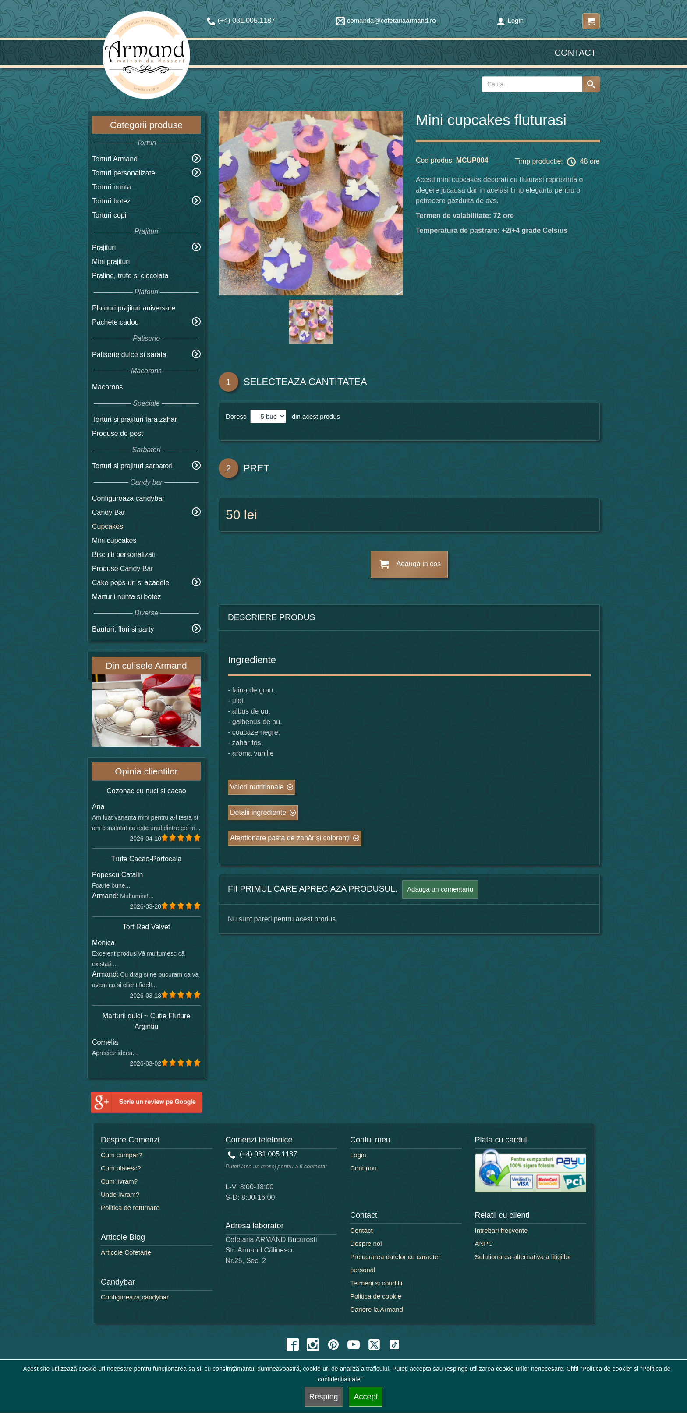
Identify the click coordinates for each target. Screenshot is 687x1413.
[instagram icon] (313, 1344)
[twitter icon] (374, 1344)
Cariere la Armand (376, 1309)
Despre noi (366, 1243)
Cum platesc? (121, 1168)
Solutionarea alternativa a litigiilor (523, 1256)
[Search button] (591, 84)
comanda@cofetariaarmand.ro (386, 20)
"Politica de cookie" (606, 1368)
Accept (366, 1396)
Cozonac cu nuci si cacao (146, 791)
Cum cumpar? (121, 1155)
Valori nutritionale (256, 787)
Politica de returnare (130, 1207)
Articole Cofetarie (126, 1252)
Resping (323, 1396)
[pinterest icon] (333, 1344)
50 (233, 514)
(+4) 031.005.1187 (262, 1154)
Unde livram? (120, 1194)
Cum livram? (119, 1181)
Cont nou (363, 1168)
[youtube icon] (353, 1344)
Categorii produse (146, 125)
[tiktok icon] (394, 1344)
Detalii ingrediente (258, 812)
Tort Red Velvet (146, 927)
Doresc (237, 416)
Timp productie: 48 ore (557, 161)
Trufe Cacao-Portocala (146, 859)
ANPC (484, 1243)
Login (510, 20)
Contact (575, 52)
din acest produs (314, 416)
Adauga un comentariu (440, 889)
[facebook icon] (292, 1344)
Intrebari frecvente (501, 1230)
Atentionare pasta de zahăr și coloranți (290, 838)
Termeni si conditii (376, 1283)
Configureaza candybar (128, 498)
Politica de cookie (375, 1296)
